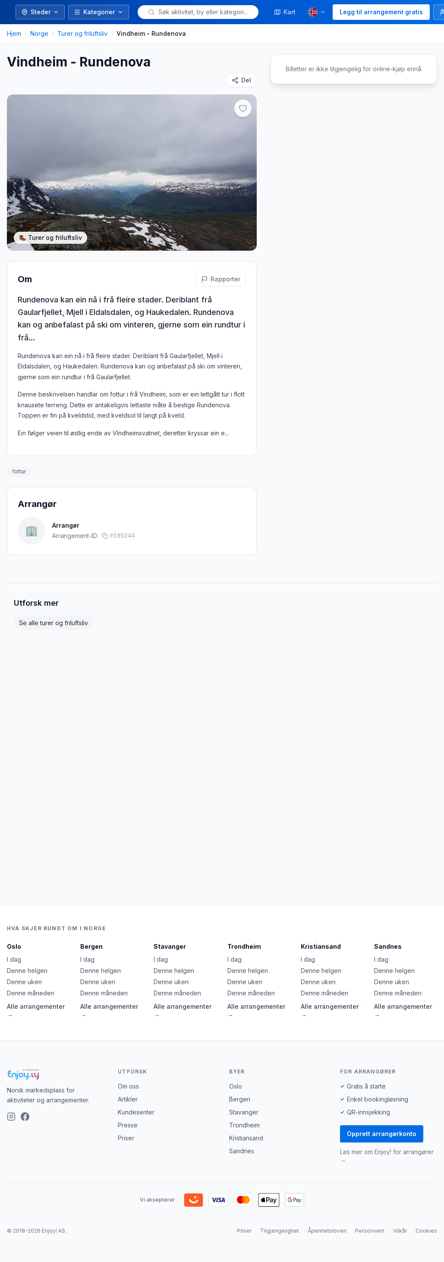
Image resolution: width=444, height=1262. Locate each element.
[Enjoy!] (55, 1074)
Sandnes (388, 946)
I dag (14, 959)
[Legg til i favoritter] (243, 108)
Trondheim (244, 946)
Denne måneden (30, 993)
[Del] (241, 80)
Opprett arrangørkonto (381, 1133)
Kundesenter (136, 1112)
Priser (126, 1138)
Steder (40, 12)
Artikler (128, 1099)
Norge (39, 33)
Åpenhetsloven (327, 1230)
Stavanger (170, 946)
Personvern (369, 1230)
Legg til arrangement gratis (381, 12)
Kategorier (98, 12)
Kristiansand (321, 946)
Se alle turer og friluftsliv (53, 622)
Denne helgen (27, 970)
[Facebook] (25, 1116)
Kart (285, 12)
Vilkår (400, 1230)
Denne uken (24, 981)
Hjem (14, 33)
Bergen (91, 946)
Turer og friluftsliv (82, 33)
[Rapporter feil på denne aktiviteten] (220, 279)
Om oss (128, 1086)
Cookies (426, 1230)
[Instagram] (11, 1116)
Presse (128, 1125)
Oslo (14, 946)
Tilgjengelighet (279, 1230)
